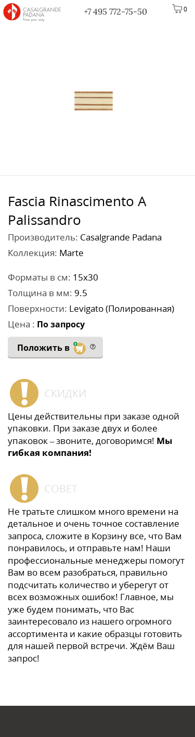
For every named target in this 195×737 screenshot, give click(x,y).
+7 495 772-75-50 (115, 11)
